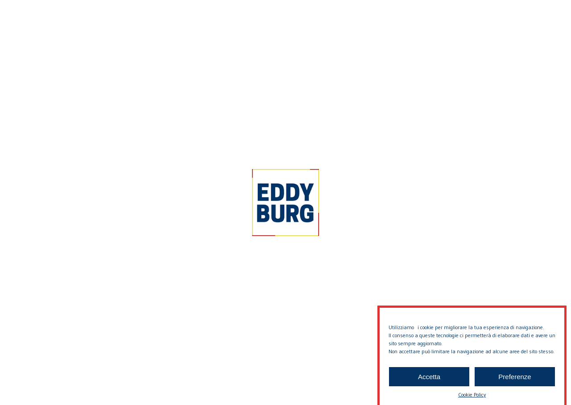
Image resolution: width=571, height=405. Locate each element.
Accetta (429, 382)
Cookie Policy (472, 400)
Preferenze (514, 382)
